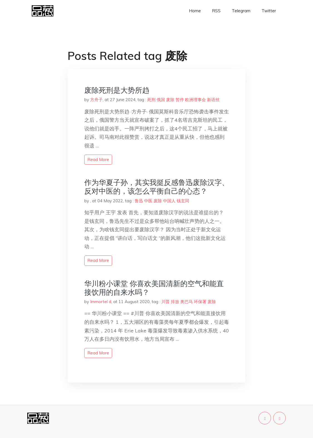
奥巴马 (186, 301)
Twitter (269, 10)
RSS (216, 10)
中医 (148, 200)
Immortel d (100, 301)
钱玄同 (183, 200)
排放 (175, 301)
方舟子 (96, 99)
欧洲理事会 (195, 99)
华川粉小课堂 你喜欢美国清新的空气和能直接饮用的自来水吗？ (154, 288)
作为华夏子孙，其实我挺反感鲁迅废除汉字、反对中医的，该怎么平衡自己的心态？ (156, 187)
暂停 (180, 99)
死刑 (151, 99)
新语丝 (213, 99)
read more (98, 159)
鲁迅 (139, 200)
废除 (170, 99)
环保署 (200, 301)
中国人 (169, 200)
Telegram (241, 10)
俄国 (161, 99)
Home (195, 10)
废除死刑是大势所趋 (116, 90)
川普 (165, 301)
